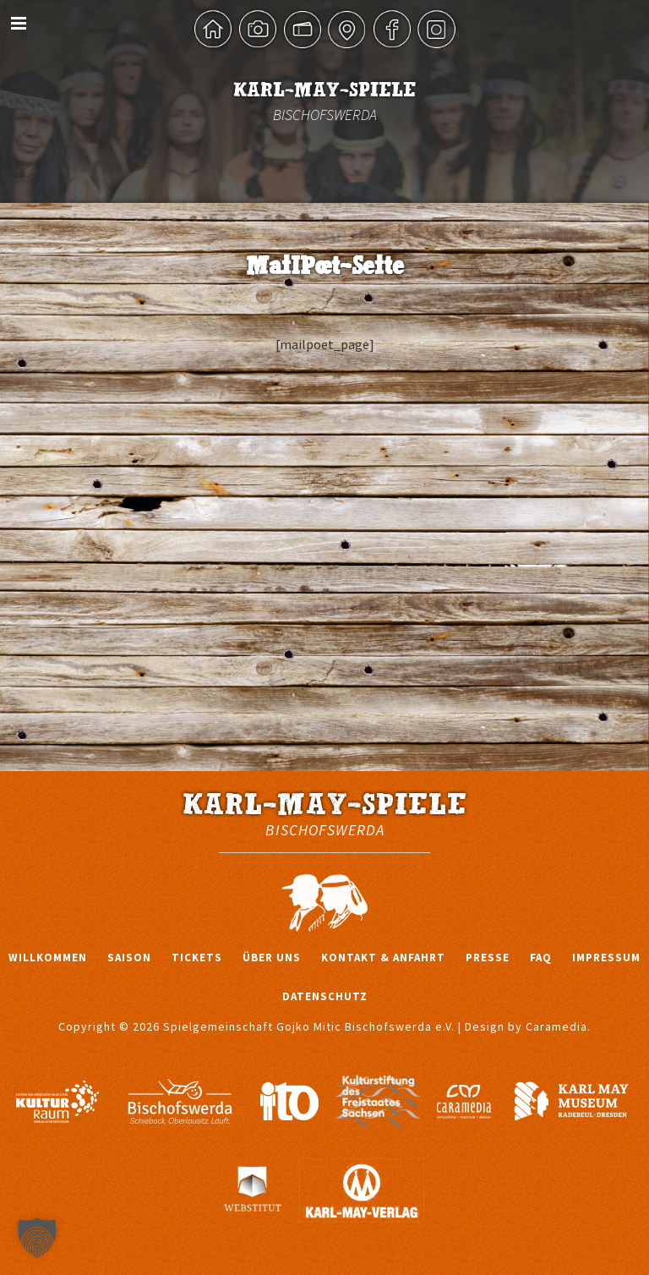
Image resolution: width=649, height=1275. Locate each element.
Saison (129, 957)
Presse (488, 957)
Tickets (197, 957)
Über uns (272, 957)
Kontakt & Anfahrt (383, 957)
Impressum (606, 957)
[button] (37, 1238)
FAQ (541, 957)
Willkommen (47, 957)
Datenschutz (325, 996)
